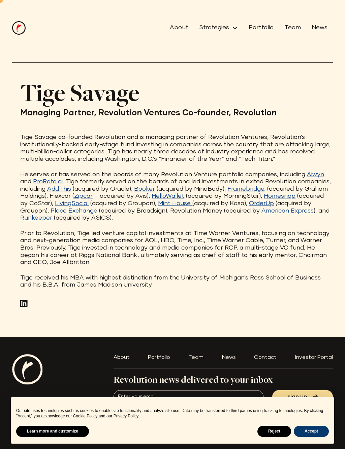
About (179, 28)
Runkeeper (36, 218)
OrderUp (261, 203)
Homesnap (279, 196)
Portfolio (261, 28)
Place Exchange (75, 211)
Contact (265, 357)
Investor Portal (314, 357)
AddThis (59, 189)
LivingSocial (72, 203)
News (319, 28)
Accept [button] (311, 431)
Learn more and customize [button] (52, 431)
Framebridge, (246, 189)
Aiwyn (315, 175)
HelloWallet (168, 196)
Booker (144, 189)
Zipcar (83, 196)
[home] (19, 28)
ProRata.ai (48, 182)
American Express (287, 211)
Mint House (175, 203)
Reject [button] (274, 431)
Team (292, 28)
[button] (216, 28)
